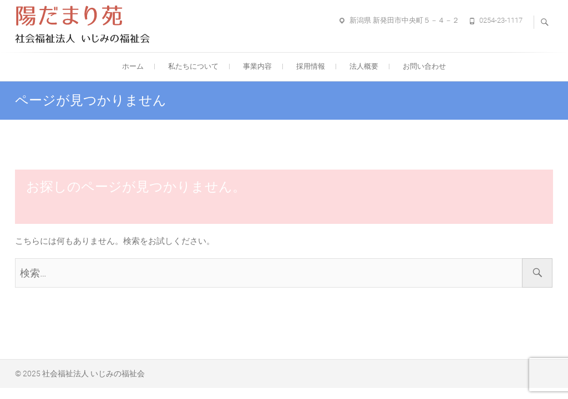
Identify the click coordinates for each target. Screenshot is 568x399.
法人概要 (363, 66)
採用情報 (310, 66)
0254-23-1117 (501, 20)
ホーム (133, 66)
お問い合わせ (424, 66)
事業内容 (257, 66)
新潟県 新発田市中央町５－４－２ (404, 20)
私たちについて (193, 66)
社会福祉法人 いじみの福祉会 (93, 373)
